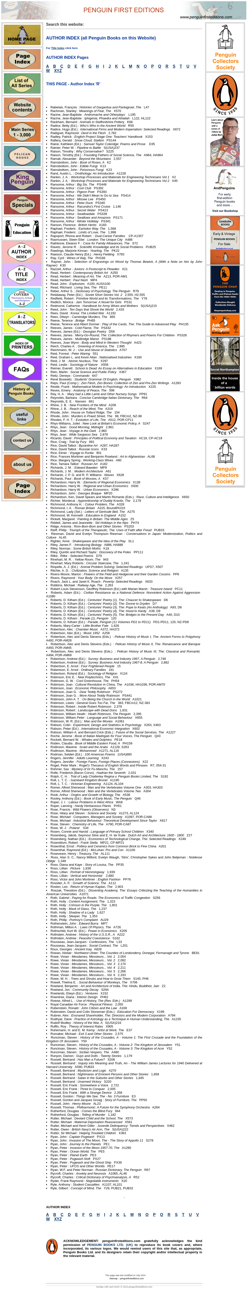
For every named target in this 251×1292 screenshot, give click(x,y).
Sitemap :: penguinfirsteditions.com (126, 1278)
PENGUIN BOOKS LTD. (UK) (111, 1245)
